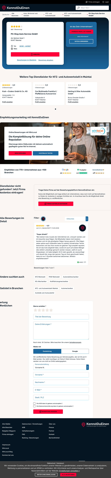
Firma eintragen (7, 434)
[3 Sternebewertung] (43, 310)
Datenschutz (26, 424)
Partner (51, 431)
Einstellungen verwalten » (69, 471)
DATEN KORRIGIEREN (81, 41)
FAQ (23, 434)
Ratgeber (33, 14)
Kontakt (51, 434)
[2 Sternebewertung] (39, 310)
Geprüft (81, 262)
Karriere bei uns (8, 455)
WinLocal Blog (7, 452)
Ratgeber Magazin (9, 431)
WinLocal (5, 448)
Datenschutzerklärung (46, 406)
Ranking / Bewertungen (30, 438)
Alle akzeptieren (68, 474)
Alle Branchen (20, 14)
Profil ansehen (13, 102)
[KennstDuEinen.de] (15, 8)
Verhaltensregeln (75, 342)
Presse (51, 427)
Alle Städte (6, 14)
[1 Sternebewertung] (35, 310)
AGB (40, 403)
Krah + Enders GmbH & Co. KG (15, 91)
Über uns (52, 424)
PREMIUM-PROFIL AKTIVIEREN (81, 31)
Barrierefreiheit (54, 438)
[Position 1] (55, 109)
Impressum (6, 445)
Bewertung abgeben (45, 60)
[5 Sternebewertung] (51, 310)
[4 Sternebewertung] (47, 310)
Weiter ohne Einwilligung (46, 474)
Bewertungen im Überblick (26, 60)
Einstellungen (37, 424)
